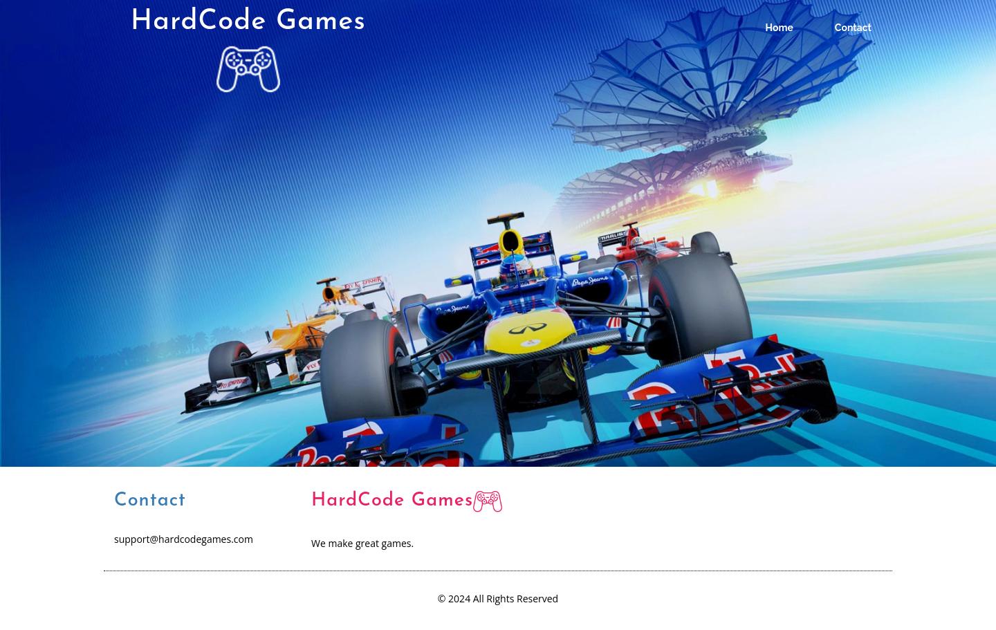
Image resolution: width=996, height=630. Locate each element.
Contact (853, 27)
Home (779, 27)
